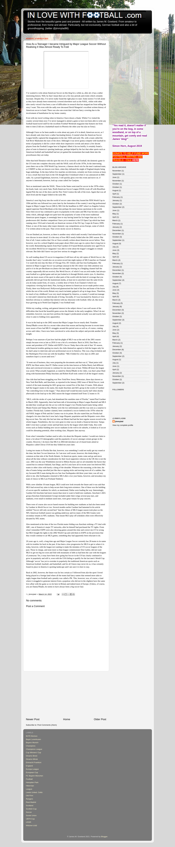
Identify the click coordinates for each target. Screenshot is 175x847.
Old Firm (29, 796)
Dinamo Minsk (32, 759)
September (117, 174)
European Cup (32, 772)
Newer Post (33, 719)
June (114, 177)
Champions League (34, 749)
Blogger (104, 837)
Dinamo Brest (31, 756)
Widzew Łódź (31, 825)
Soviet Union (31, 815)
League (29, 789)
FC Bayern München (34, 776)
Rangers (29, 799)
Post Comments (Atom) (47, 725)
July (114, 247)
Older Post (100, 719)
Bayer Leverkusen (33, 739)
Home (66, 719)
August (115, 190)
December (116, 230)
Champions (30, 746)
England (29, 766)
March (115, 220)
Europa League (32, 769)
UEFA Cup (30, 819)
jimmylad (119, 421)
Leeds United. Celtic (34, 792)
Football (29, 779)
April (114, 194)
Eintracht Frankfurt (33, 762)
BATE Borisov (31, 736)
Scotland (29, 805)
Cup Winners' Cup (33, 752)
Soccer (29, 812)
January (115, 200)
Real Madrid (31, 802)
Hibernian (30, 786)
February (116, 197)
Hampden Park (32, 782)
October (115, 184)
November (116, 171)
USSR (28, 822)
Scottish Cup (31, 809)
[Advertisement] (66, 694)
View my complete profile (122, 425)
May (114, 214)
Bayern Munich (32, 742)
